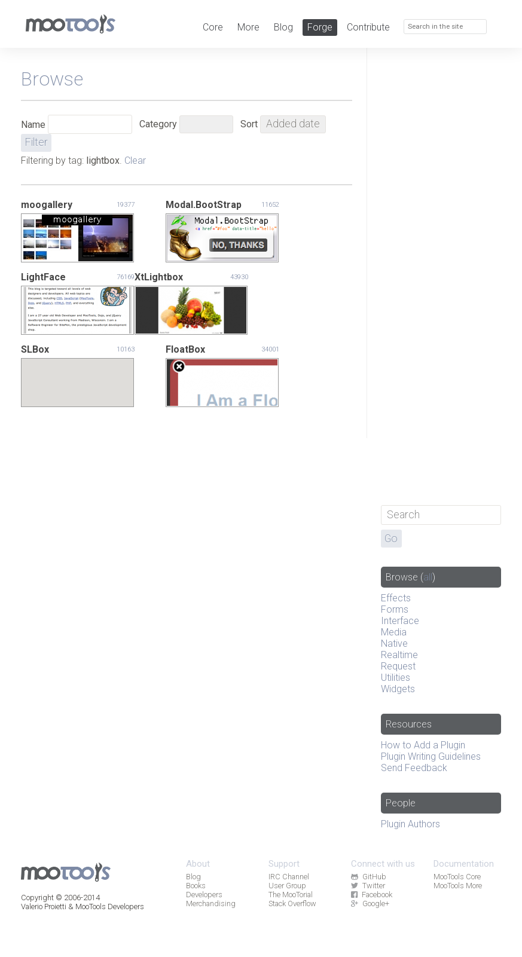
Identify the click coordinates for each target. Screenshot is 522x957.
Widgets (398, 689)
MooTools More (458, 885)
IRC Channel (288, 876)
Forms (394, 609)
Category (158, 124)
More (248, 27)
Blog (283, 27)
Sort (249, 124)
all (427, 577)
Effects (396, 598)
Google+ (370, 903)
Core (213, 27)
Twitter (367, 885)
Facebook (371, 894)
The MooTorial (290, 894)
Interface (400, 620)
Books (196, 885)
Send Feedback (414, 767)
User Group (287, 885)
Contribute (368, 27)
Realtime (399, 655)
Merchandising (211, 903)
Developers (204, 894)
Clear (135, 160)
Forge (319, 27)
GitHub (368, 876)
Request (398, 666)
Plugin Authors (410, 824)
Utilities (395, 677)
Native (394, 643)
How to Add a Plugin (423, 745)
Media (394, 632)
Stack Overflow (292, 903)
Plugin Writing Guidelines (431, 756)
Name (33, 124)
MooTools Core (457, 876)
